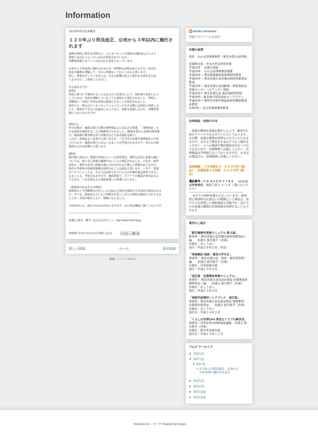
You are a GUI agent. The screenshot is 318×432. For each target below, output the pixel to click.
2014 (197, 386)
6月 (199, 364)
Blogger (181, 423)
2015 (197, 380)
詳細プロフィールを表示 (204, 36)
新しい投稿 (77, 248)
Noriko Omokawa (204, 31)
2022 (197, 353)
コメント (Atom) (125, 258)
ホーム (124, 248)
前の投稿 (169, 248)
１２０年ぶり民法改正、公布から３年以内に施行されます (217, 370)
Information (88, 15)
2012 (197, 397)
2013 (197, 391)
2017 (197, 359)
